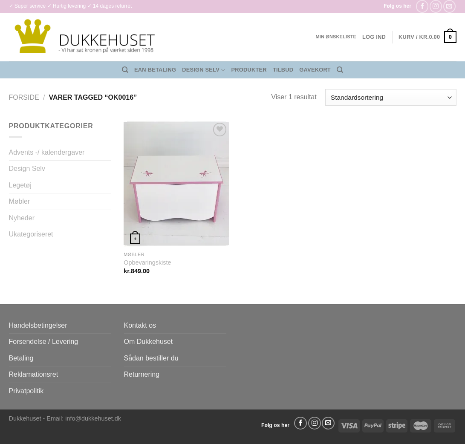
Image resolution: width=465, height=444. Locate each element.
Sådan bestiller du (151, 358)
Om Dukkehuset (148, 341)
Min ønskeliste (335, 36)
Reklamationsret (33, 374)
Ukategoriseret (31, 234)
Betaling (21, 358)
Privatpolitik (26, 391)
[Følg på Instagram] (436, 6)
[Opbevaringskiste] (176, 184)
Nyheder (22, 218)
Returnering (142, 374)
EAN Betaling (155, 69)
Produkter (249, 69)
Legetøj (20, 185)
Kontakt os (140, 325)
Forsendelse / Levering (43, 341)
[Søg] (125, 70)
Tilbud (283, 69)
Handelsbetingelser (38, 325)
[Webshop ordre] (390, 97)
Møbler (19, 201)
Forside (24, 97)
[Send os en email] (449, 6)
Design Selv (203, 70)
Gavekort (315, 69)
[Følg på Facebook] (422, 6)
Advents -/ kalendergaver (47, 152)
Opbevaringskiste (147, 262)
